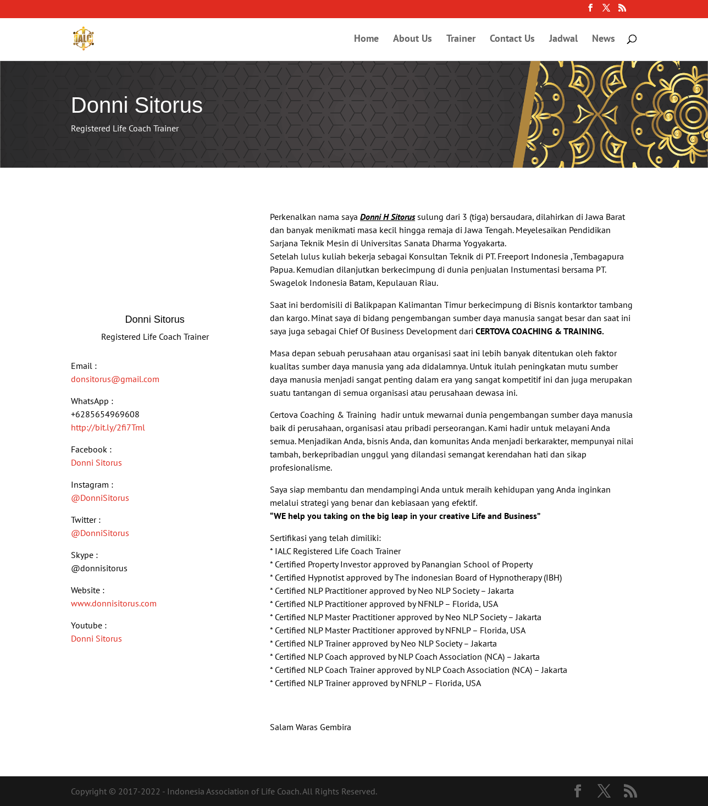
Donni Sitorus (96, 462)
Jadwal (563, 40)
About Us (412, 40)
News (603, 40)
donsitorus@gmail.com (115, 378)
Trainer (460, 40)
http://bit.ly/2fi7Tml (108, 427)
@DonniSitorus (100, 497)
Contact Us (512, 40)
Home (366, 40)
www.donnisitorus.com (114, 603)
